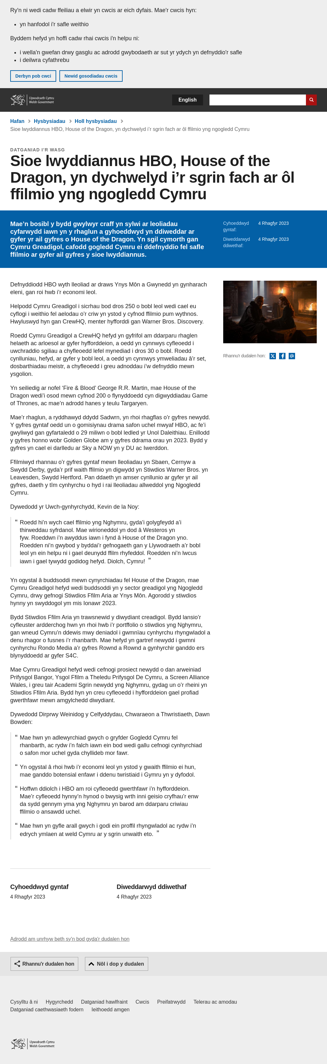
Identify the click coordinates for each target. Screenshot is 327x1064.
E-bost (292, 356)
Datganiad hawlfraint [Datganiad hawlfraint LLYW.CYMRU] (104, 1002)
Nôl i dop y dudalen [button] (120, 964)
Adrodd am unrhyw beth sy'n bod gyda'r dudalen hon (69, 939)
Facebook (282, 356)
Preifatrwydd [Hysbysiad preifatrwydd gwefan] (171, 1002)
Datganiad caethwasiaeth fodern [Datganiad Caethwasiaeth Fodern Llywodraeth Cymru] (47, 1009)
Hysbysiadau (49, 121)
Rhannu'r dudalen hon (48, 964)
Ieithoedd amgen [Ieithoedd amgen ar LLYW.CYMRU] (111, 1009)
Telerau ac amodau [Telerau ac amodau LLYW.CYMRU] (215, 1002)
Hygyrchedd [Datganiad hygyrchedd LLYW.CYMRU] (59, 1002)
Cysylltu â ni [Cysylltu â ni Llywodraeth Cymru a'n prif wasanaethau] (24, 1002)
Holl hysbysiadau (96, 121)
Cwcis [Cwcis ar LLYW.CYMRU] (142, 1002)
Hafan (17, 121)
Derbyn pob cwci (33, 76)
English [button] (188, 100)
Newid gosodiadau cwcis (91, 76)
